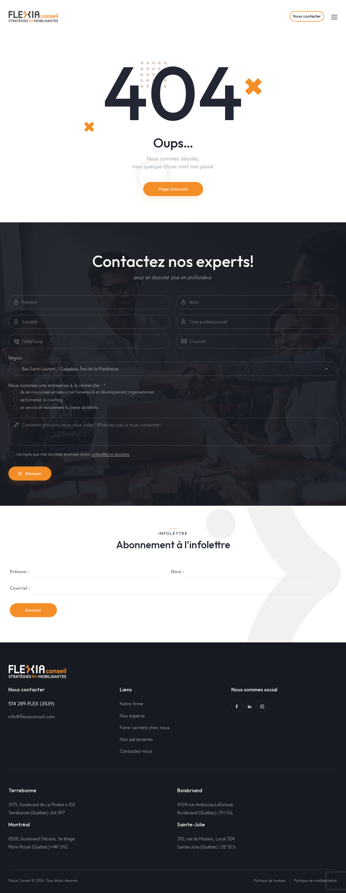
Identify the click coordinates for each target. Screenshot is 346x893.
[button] (334, 16)
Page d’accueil (173, 189)
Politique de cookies (269, 880)
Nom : (177, 571)
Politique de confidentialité (315, 880)
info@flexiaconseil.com (31, 716)
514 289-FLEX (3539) (31, 703)
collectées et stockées (110, 454)
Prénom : (19, 571)
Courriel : (20, 588)
